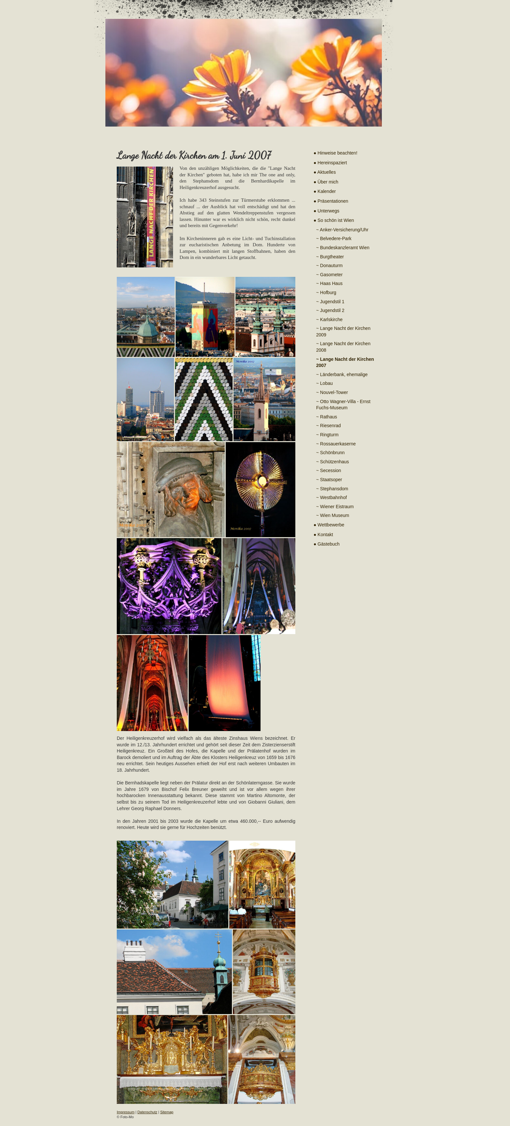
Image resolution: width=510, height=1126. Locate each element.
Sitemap (166, 1112)
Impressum (125, 1112)
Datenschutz (147, 1112)
